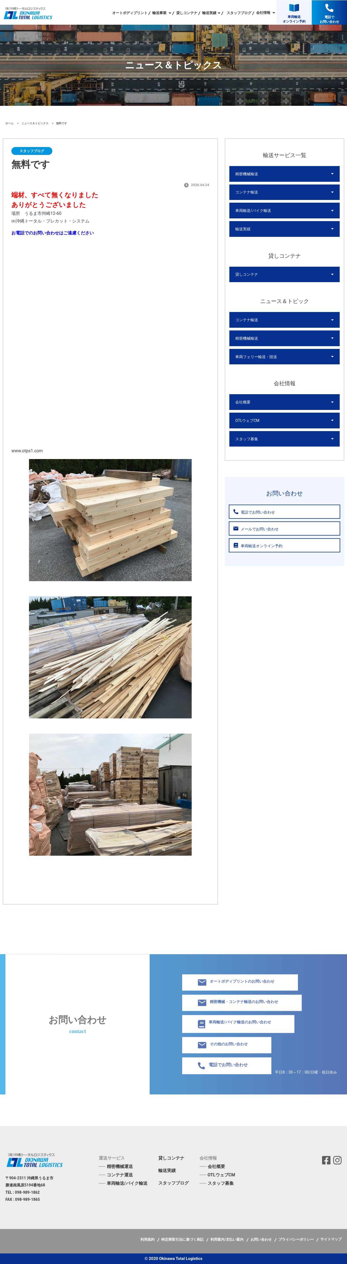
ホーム (9, 123)
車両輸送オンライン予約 (257, 546)
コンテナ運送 (120, 1174)
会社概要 (242, 403)
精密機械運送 (120, 1166)
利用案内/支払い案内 (227, 1239)
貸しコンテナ (186, 13)
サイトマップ (331, 1239)
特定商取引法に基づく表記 (182, 1239)
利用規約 (147, 1239)
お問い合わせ (261, 1239)
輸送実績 (242, 229)
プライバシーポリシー (296, 1239)
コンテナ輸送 (246, 192)
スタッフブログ (239, 13)
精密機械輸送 (246, 174)
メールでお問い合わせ (255, 529)
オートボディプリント (129, 13)
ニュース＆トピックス (35, 123)
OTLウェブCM (247, 421)
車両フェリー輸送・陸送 (256, 357)
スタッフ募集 (246, 440)
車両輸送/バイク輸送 (253, 211)
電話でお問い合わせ (254, 512)
